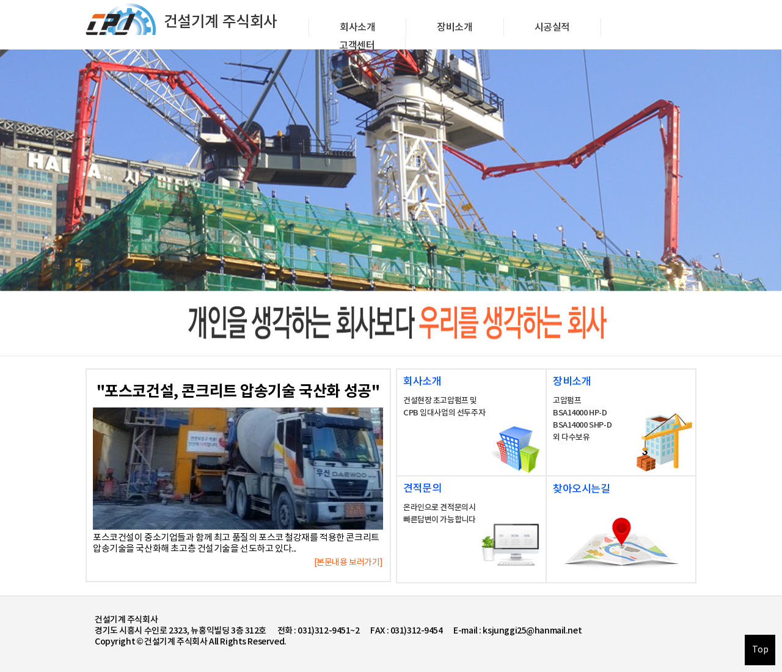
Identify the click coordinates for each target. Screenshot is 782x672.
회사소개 (357, 27)
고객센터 (357, 45)
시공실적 (552, 27)
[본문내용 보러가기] (348, 563)
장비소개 (454, 27)
